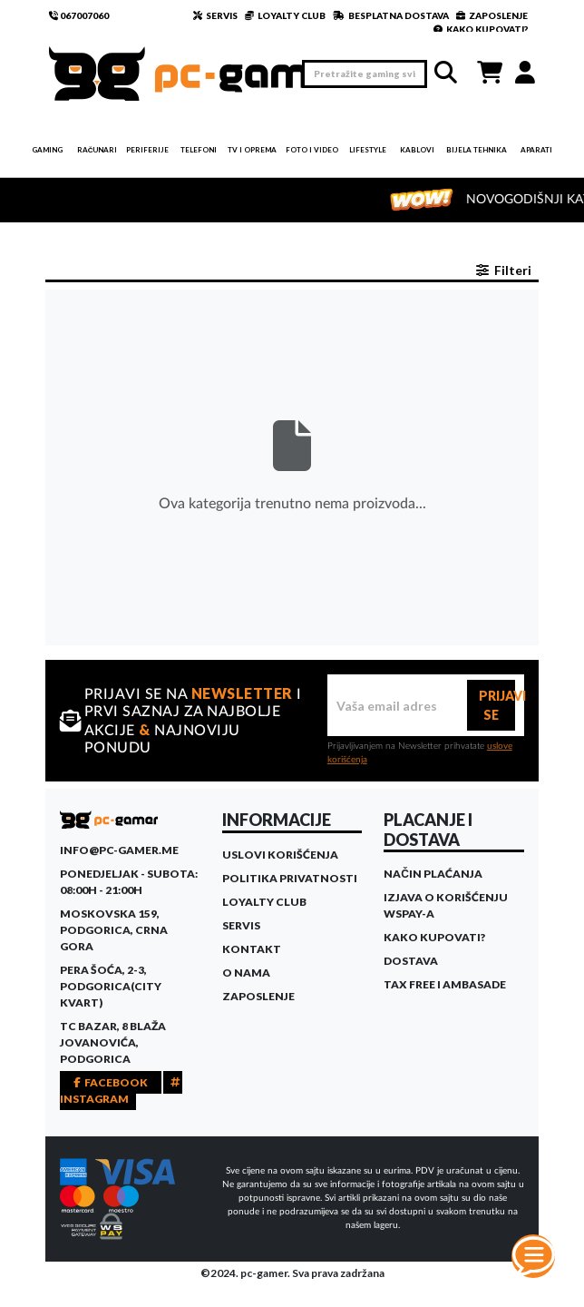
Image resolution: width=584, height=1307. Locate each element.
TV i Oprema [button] (252, 149)
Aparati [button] (536, 149)
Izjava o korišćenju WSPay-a (446, 905)
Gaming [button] (47, 149)
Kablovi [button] (417, 149)
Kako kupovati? (434, 937)
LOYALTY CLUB (285, 15)
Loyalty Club (264, 902)
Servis (241, 925)
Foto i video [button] (312, 149)
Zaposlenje (258, 996)
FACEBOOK (110, 1082)
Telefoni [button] (198, 149)
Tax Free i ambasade (445, 984)
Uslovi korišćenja (280, 854)
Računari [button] (97, 149)
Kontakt (251, 949)
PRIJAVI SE (497, 705)
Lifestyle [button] (367, 149)
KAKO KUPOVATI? (480, 29)
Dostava (411, 961)
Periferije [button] (147, 149)
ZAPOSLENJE (492, 15)
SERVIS (215, 15)
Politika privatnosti (289, 878)
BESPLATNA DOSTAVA (391, 15)
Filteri (503, 270)
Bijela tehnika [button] (476, 149)
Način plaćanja (433, 873)
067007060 (79, 15)
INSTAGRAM (121, 1091)
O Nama (246, 972)
